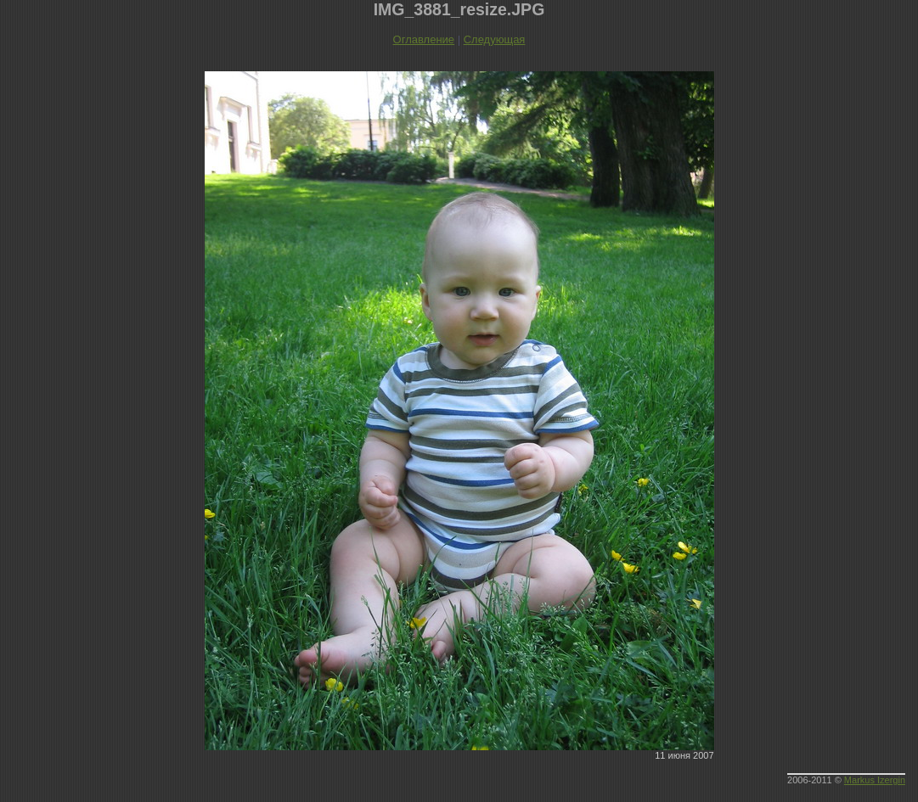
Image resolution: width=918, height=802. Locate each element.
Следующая (495, 39)
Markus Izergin (874, 780)
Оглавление (423, 39)
